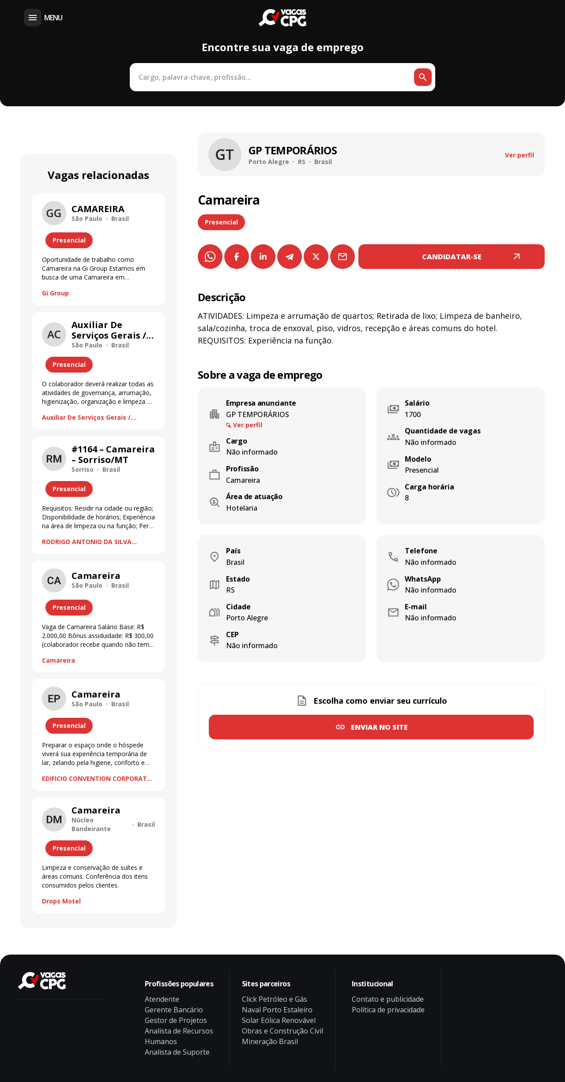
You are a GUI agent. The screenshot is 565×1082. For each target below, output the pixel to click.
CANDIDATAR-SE (452, 256)
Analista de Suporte (177, 1052)
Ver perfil (519, 155)
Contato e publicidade (388, 999)
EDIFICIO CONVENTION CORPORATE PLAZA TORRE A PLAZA (96, 778)
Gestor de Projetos (176, 1020)
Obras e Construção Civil (282, 1031)
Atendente (162, 999)
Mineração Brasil (270, 1041)
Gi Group (55, 293)
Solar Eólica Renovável (279, 1020)
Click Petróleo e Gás (274, 999)
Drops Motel (61, 901)
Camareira (58, 660)
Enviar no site (379, 727)
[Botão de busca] (423, 77)
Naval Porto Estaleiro (277, 1010)
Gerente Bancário (174, 1010)
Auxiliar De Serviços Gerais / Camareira (86, 417)
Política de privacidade (388, 1010)
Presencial (221, 222)
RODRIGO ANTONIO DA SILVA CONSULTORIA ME (87, 541)
